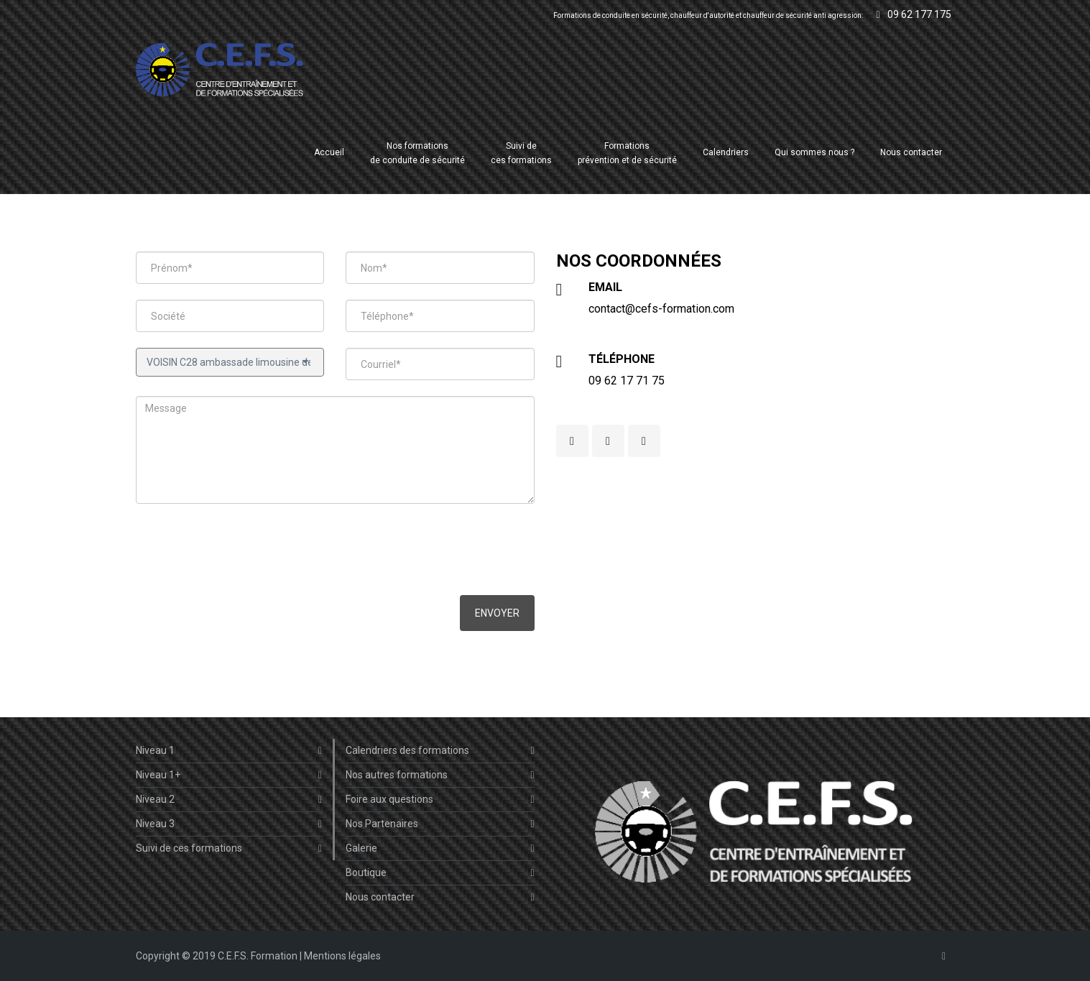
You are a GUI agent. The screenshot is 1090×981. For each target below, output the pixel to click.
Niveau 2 (229, 799)
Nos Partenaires (440, 824)
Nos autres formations (440, 775)
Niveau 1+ (229, 775)
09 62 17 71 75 (626, 380)
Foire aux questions (440, 799)
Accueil (329, 152)
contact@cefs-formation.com (661, 309)
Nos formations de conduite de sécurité (417, 153)
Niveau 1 (229, 751)
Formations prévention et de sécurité (627, 153)
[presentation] (245, 551)
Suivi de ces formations (229, 848)
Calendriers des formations (440, 751)
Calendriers (726, 152)
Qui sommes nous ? (814, 152)
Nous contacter (911, 152)
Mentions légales (342, 956)
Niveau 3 (229, 824)
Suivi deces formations (521, 153)
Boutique (440, 873)
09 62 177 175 (913, 14)
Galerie (440, 848)
